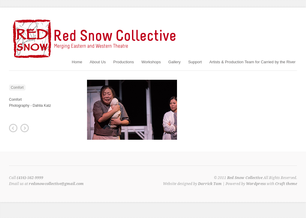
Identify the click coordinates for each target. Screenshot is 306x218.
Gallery (174, 62)
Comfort (17, 87)
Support (195, 62)
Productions (123, 62)
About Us (98, 62)
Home (77, 62)
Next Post (24, 128)
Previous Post (13, 128)
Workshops (151, 62)
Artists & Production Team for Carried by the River (252, 62)
